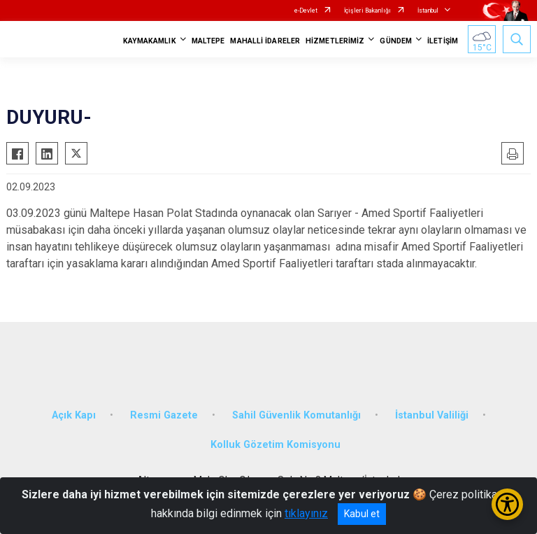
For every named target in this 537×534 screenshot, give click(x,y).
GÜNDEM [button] (396, 40)
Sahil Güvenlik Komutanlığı (296, 415)
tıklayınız (306, 513)
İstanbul (427, 10)
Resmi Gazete (164, 415)
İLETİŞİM (442, 40)
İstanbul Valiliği (431, 415)
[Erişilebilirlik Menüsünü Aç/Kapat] (507, 504)
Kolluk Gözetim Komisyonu (275, 445)
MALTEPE (208, 40)
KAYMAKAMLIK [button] (149, 40)
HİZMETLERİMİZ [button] (335, 40)
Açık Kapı (74, 415)
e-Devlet (305, 10)
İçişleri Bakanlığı (367, 10)
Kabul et (362, 513)
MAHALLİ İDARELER (265, 40)
